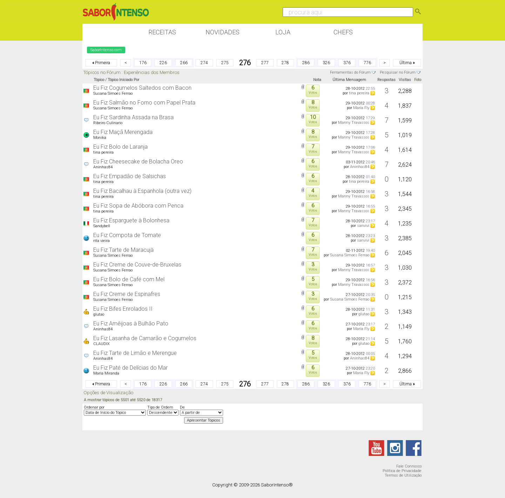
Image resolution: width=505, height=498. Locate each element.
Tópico (99, 80)
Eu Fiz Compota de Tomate (127, 235)
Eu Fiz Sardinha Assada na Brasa (133, 117)
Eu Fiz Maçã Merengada (123, 132)
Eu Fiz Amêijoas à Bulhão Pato (130, 323)
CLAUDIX (101, 344)
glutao (98, 314)
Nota (317, 80)
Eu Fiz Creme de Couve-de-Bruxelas (137, 264)
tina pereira (359, 93)
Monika (99, 137)
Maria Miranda (106, 373)
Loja (282, 32)
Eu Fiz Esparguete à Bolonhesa (131, 220)
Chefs (343, 32)
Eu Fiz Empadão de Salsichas (129, 176)
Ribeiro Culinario (107, 123)
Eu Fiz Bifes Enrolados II (123, 308)
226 (163, 62)
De (182, 407)
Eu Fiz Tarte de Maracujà (123, 250)
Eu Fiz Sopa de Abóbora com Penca (138, 205)
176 (143, 62)
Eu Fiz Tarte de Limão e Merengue (135, 353)
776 (367, 62)
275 (225, 62)
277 (265, 62)
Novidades (223, 32)
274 (204, 62)
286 (306, 62)
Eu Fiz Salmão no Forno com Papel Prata (144, 102)
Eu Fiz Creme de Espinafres (126, 294)
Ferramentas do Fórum (350, 72)
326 (326, 62)
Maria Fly (361, 108)
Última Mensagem (349, 80)
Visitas (405, 80)
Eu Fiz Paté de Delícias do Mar (130, 367)
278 (285, 62)
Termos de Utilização (403, 475)
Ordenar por (94, 407)
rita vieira (101, 240)
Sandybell (101, 226)
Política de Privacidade (402, 471)
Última (407, 62)
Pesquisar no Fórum (398, 72)
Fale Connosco (409, 466)
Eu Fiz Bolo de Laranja (120, 146)
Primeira (101, 62)
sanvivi (363, 225)
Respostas (386, 80)
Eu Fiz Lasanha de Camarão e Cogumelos (144, 338)
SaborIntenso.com (106, 50)
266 (184, 62)
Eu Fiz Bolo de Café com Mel (128, 279)
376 (347, 62)
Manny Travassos (353, 122)
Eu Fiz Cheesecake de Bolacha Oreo (138, 161)
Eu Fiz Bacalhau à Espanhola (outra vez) (142, 191)
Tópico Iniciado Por (123, 80)
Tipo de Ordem (160, 407)
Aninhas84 (103, 167)
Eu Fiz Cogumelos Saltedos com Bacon (142, 88)
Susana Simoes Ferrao (113, 93)
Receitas (162, 32)
